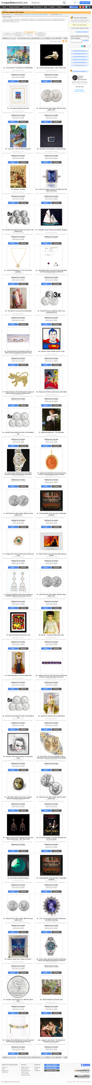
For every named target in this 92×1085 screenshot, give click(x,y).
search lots (26, 7)
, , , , (35, 14)
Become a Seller (51, 1067)
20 (59, 38)
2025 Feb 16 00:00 (29, 34)
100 (66, 38)
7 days (60, 14)
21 (38, 38)
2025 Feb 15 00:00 (18, 34)
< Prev (5, 38)
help (45, 7)
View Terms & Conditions (79, 62)
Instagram (37, 1070)
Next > (48, 38)
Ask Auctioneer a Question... (78, 71)
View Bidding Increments (79, 53)
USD (12, 14)
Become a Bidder (52, 1065)
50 (62, 38)
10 (57, 38)
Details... (13, 81)
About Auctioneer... (79, 89)
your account (37, 7)
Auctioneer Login (52, 1070)
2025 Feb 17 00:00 (40, 34)
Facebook (37, 1067)
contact (52, 7)
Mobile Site (5, 1072)
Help (3, 1069)
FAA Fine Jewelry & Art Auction (28, 10)
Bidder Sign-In (25, 1067)
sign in (75, 2)
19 (33, 38)
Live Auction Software (84, 1072)
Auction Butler (25, 1073)
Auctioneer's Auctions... (79, 91)
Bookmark (23, 81)
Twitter (36, 1069)
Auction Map (24, 1072)
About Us (4, 1067)
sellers (59, 7)
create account (85, 2)
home (4, 7)
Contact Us (5, 1070)
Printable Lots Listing (80, 65)
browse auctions (14, 7)
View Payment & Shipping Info (80, 59)
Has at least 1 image (76, 42)
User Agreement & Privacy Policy (10, 1081)
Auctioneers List (25, 1075)
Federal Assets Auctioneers (80, 79)
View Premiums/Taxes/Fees (79, 56)
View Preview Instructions (80, 50)
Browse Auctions (26, 1070)
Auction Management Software (83, 1078)
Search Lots (24, 1069)
